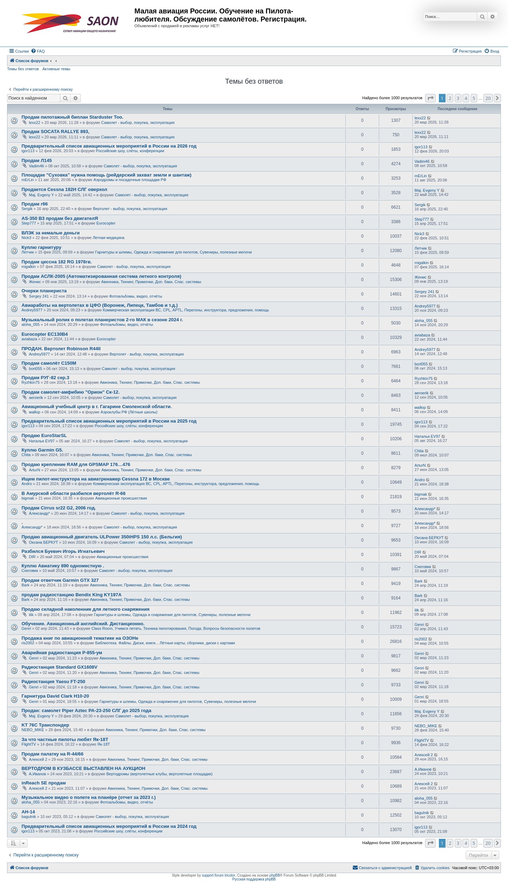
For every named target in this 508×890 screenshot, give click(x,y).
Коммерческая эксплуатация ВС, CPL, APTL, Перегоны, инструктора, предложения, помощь (186, 310)
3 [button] (458, 98)
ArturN (34, 470)
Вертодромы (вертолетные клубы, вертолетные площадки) (160, 774)
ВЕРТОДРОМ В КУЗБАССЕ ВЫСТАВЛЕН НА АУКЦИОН (83, 768)
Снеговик (30, 570)
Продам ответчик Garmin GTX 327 (60, 580)
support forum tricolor (218, 875)
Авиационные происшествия (121, 498)
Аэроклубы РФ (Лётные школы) (129, 412)
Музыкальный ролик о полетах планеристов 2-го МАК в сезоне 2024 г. (102, 319)
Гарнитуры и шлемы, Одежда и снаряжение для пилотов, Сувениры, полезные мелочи (173, 252)
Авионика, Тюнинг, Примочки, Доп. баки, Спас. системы (151, 282)
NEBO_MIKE (33, 730)
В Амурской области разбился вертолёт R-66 (74, 493)
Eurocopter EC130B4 (45, 334)
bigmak (28, 498)
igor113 (28, 151)
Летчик (28, 252)
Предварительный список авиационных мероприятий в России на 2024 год (109, 826)
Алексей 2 (38, 759)
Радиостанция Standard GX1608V (59, 667)
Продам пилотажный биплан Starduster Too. (72, 117)
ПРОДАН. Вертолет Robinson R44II (61, 348)
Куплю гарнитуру (41, 247)
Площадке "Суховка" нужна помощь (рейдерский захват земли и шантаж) (107, 175)
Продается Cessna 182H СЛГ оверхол (64, 189)
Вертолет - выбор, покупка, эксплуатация (130, 209)
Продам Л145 (37, 160)
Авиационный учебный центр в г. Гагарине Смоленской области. (97, 406)
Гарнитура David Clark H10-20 (55, 696)
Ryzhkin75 (31, 382)
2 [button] (450, 98)
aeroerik (36, 397)
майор (34, 412)
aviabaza (29, 339)
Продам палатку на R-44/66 (53, 754)
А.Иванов (37, 774)
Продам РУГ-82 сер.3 (45, 377)
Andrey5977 (32, 310)
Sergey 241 (39, 296)
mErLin (28, 180)
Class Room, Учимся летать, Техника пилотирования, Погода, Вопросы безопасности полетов (175, 628)
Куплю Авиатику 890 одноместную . (63, 565)
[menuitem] (38, 51)
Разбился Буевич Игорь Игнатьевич (63, 551)
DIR (32, 557)
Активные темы (56, 69)
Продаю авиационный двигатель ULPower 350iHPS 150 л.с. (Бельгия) (102, 536)
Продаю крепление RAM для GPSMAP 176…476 (76, 464)
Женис (35, 282)
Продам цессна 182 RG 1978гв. (57, 261)
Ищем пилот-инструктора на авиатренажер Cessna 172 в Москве (96, 479)
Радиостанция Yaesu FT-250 (53, 681)
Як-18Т (103, 744)
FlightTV (29, 744)
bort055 (35, 368)
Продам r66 (35, 204)
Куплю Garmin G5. (42, 450)
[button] (430, 98)
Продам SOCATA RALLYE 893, (55, 131)
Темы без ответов (23, 69)
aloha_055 (31, 324)
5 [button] (474, 98)
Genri (26, 628)
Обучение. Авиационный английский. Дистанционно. (83, 623)
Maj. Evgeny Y (41, 195)
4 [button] (466, 98)
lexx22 (34, 122)
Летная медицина (109, 237)
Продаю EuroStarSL (44, 435)
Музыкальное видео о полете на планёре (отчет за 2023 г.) (89, 797)
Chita (26, 455)
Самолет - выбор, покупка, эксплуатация (138, 122)
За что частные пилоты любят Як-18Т (65, 739)
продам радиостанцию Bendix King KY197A (71, 594)
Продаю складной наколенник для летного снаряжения (86, 609)
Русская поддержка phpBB (254, 879)
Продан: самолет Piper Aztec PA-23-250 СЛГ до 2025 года (86, 710)
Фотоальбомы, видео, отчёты (135, 296)
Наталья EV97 (42, 441)
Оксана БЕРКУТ (43, 542)
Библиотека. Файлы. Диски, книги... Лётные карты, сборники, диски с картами (165, 643)
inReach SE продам (44, 783)
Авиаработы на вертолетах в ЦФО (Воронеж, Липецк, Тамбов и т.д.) (100, 305)
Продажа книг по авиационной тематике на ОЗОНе (80, 638)
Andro (27, 484)
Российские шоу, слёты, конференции (130, 151)
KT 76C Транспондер (45, 725)
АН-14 (28, 811)
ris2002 (28, 643)
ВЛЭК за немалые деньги (51, 232)
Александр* (39, 513)
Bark (26, 585)
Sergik (27, 209)
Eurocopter (105, 223)
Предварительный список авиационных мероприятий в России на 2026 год (109, 146)
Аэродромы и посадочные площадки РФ (129, 180)
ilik (31, 615)
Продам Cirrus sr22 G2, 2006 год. (59, 507)
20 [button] (488, 98)
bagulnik (29, 816)
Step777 (29, 223)
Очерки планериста (44, 290)
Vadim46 (36, 166)
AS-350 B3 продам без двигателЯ (60, 218)
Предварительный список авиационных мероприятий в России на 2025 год (109, 421)
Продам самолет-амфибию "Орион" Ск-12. (71, 392)
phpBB (275, 875)
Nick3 (26, 237)
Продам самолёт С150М (49, 363)
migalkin (29, 266)
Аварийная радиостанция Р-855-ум (62, 652)
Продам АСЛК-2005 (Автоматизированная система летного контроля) (101, 276)
